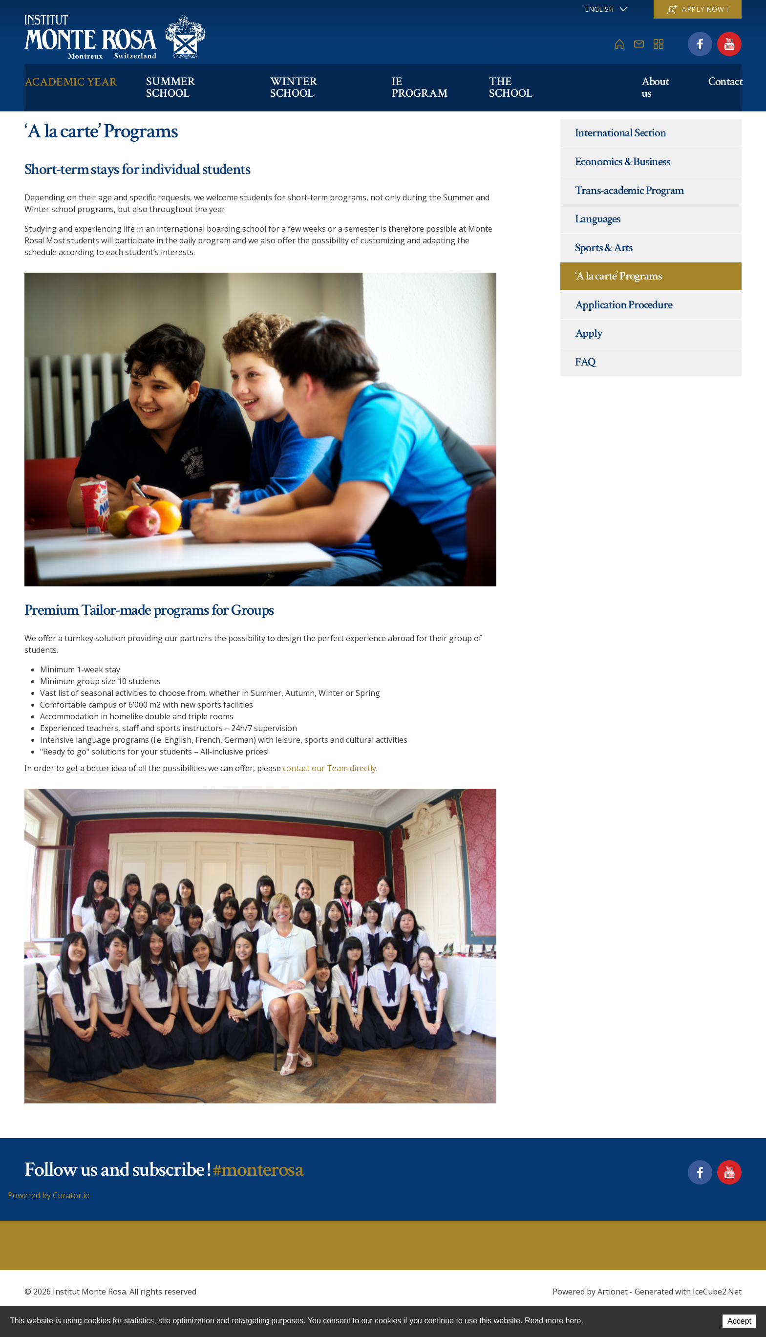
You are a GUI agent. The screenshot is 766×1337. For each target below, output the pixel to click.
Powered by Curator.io (49, 1195)
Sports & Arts (604, 247)
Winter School (318, 81)
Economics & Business (622, 161)
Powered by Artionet (590, 1291)
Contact (724, 81)
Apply (588, 333)
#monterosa (258, 1169)
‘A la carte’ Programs (618, 275)
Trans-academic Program (629, 190)
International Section (620, 132)
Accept (739, 1321)
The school (527, 81)
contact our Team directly (329, 768)
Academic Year (70, 81)
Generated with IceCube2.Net (688, 1291)
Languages (597, 218)
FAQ (585, 361)
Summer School (194, 81)
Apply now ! (697, 9)
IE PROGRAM (429, 81)
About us (658, 81)
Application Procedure (623, 304)
